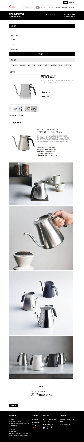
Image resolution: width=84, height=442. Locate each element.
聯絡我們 (64, 7)
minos (12, 44)
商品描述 (13, 115)
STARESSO (14, 35)
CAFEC (13, 40)
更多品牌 (42, 54)
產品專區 (43, 7)
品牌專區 (56, 14)
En (71, 2)
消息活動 (50, 7)
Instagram (36, 422)
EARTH (13, 30)
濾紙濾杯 (22, 65)
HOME (48, 14)
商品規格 (21, 115)
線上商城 (71, 7)
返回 (13, 406)
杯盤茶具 (46, 65)
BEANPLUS (14, 49)
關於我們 (57, 7)
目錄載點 (34, 428)
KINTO (48, 92)
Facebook (36, 420)
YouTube (35, 425)
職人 (60, 65)
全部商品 (14, 65)
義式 (39, 65)
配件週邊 (53, 65)
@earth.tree (67, 424)
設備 (29, 65)
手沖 (34, 65)
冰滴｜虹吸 (68, 65)
